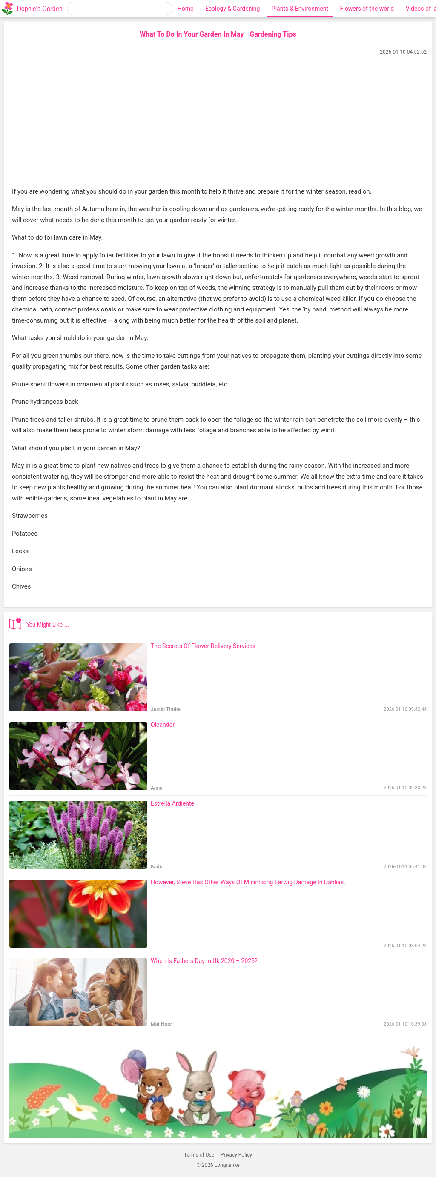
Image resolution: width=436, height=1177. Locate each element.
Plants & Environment (300, 8)
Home (186, 8)
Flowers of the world (367, 8)
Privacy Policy (236, 1155)
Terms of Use (199, 1155)
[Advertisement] (218, 122)
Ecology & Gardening (232, 8)
